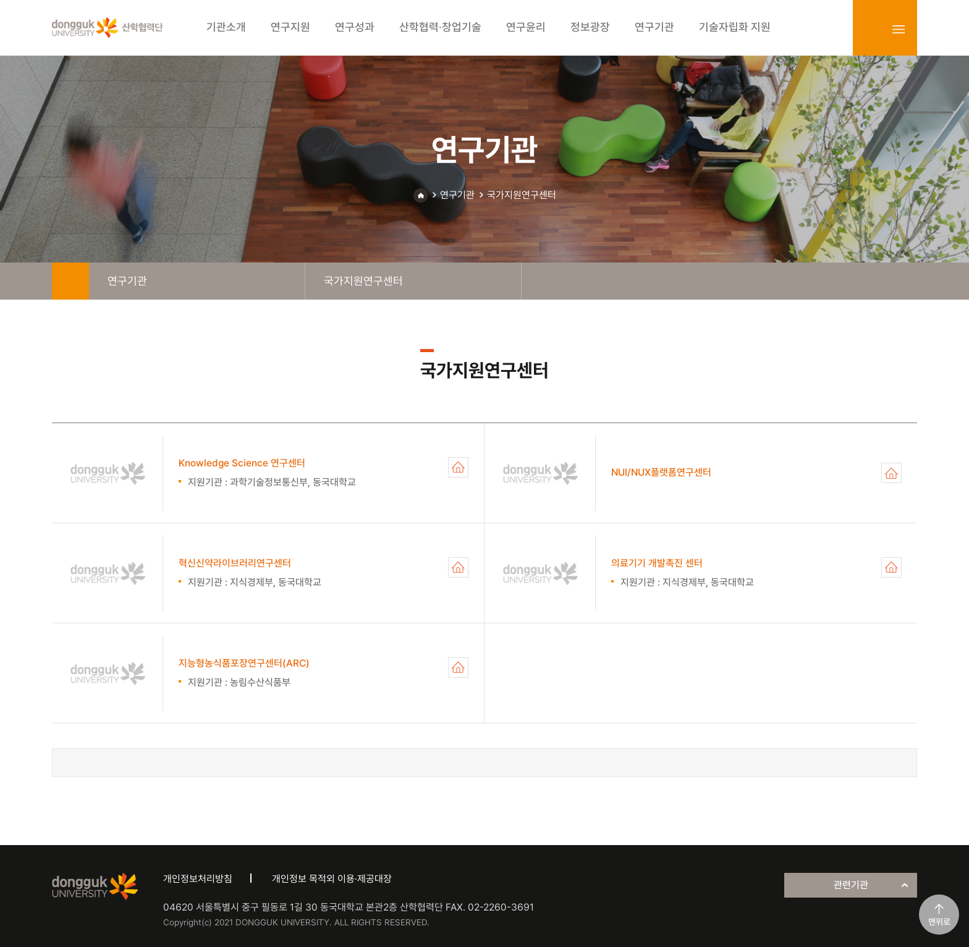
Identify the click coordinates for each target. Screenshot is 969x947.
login (871, 29)
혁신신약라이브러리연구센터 (458, 567)
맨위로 (939, 922)
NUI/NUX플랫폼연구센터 (891, 473)
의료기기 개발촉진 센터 (891, 567)
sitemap (898, 29)
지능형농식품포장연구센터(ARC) (458, 667)
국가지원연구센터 (521, 195)
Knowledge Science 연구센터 (458, 467)
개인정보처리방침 (197, 879)
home (70, 281)
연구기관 (457, 195)
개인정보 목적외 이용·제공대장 (332, 879)
